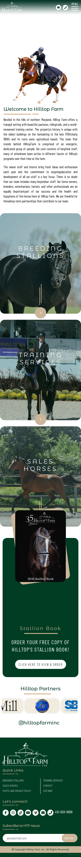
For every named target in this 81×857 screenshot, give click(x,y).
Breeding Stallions (13, 780)
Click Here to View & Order (41, 664)
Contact (48, 785)
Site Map (48, 791)
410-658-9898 (64, 812)
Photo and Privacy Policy (17, 791)
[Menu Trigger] (74, 6)
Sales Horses (10, 785)
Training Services (53, 780)
